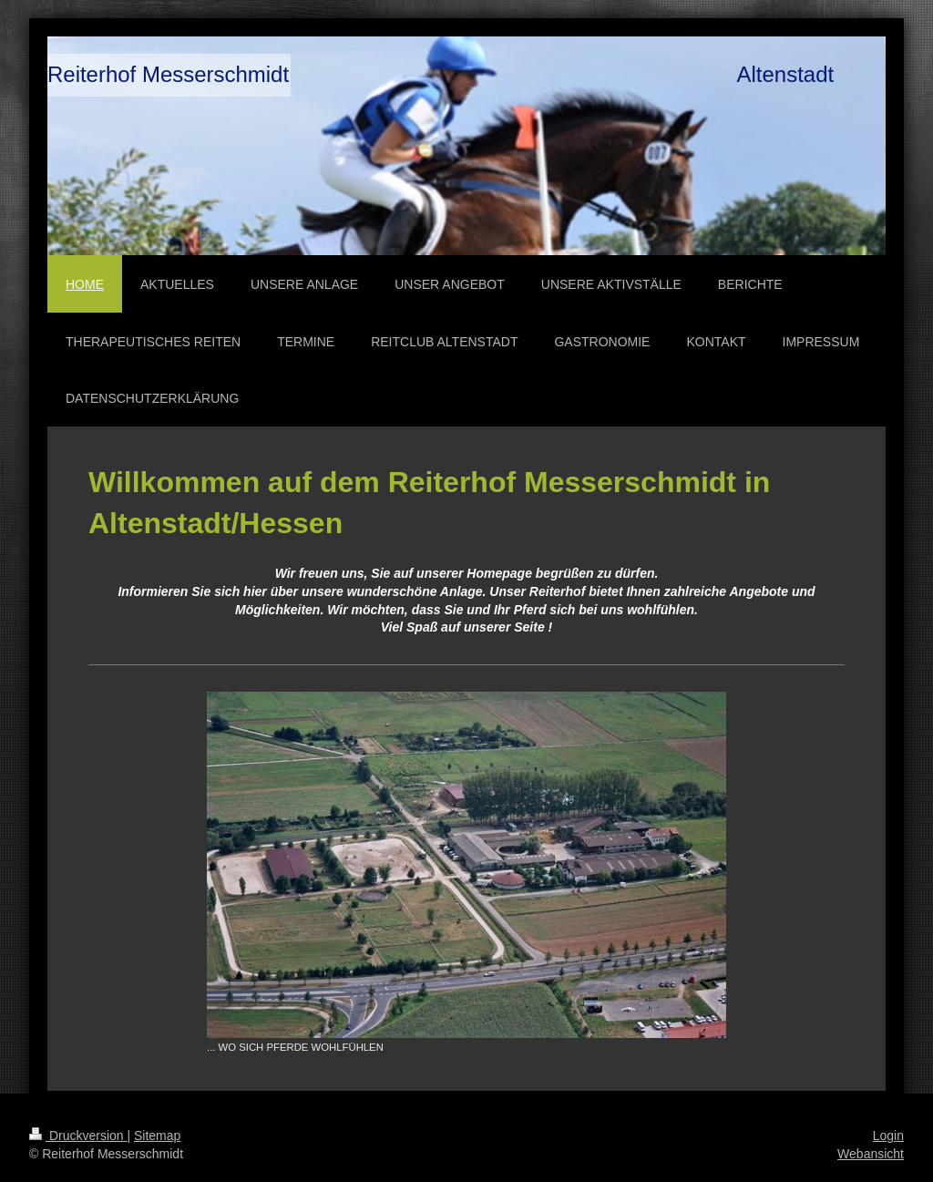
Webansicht (870, 1153)
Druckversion (78, 1135)
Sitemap (157, 1135)
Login (888, 1135)
